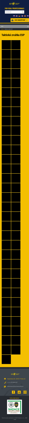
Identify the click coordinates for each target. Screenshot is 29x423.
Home (2, 29)
